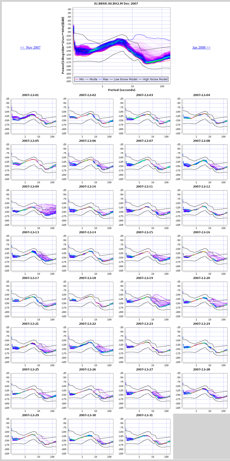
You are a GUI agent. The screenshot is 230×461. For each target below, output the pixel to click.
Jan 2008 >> (201, 47)
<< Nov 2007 (30, 47)
